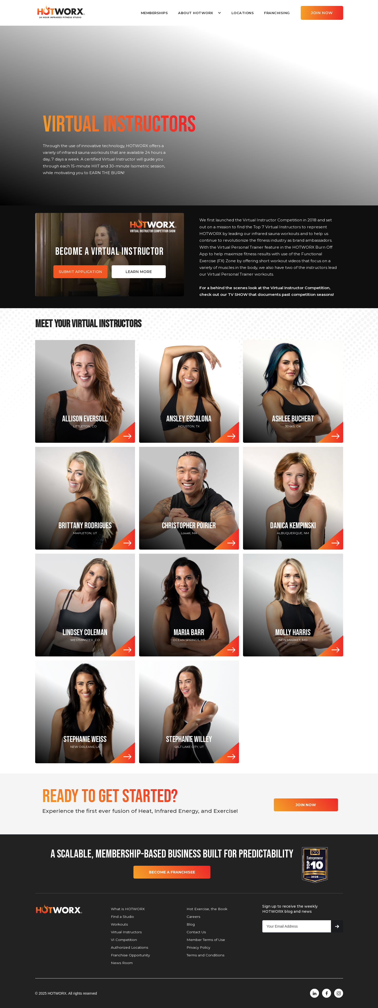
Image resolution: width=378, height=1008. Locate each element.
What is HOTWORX (128, 909)
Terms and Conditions (205, 955)
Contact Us (196, 932)
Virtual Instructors (126, 932)
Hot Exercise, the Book (207, 909)
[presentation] (301, 947)
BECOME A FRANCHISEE (172, 872)
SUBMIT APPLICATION (80, 271)
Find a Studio (122, 917)
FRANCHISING (277, 13)
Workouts (119, 924)
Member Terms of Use (206, 940)
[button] (199, 13)
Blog (191, 924)
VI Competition (124, 940)
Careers (193, 917)
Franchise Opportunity (130, 955)
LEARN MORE (138, 271)
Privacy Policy (198, 947)
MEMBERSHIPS (154, 13)
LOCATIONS (242, 13)
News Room (122, 963)
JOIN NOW (322, 13)
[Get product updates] (296, 926)
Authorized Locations (129, 947)
